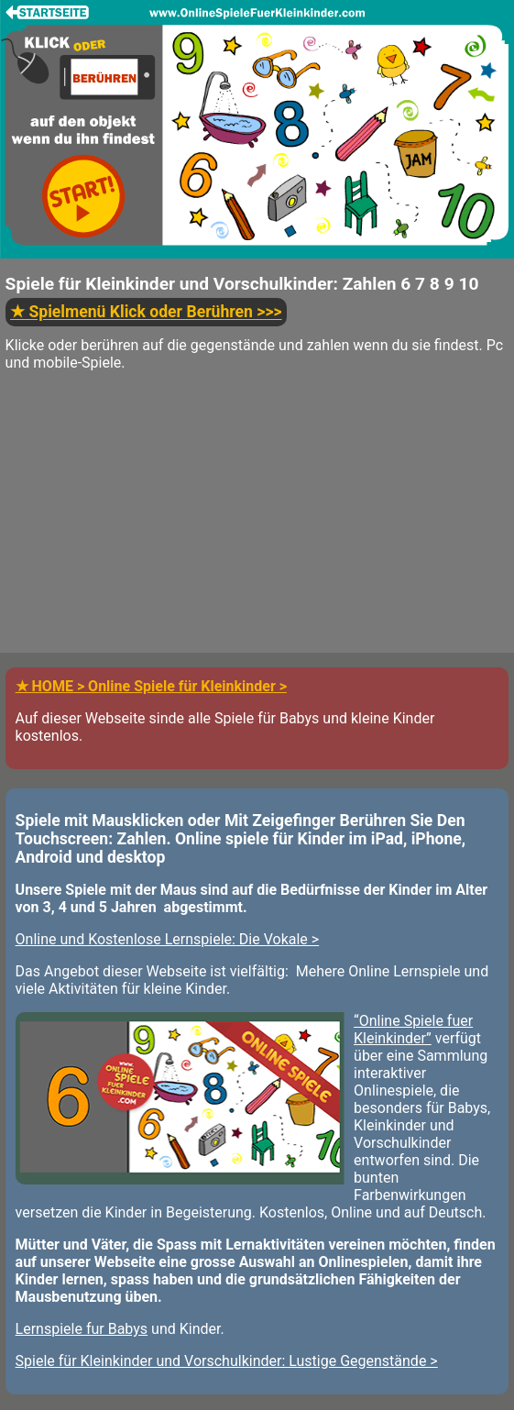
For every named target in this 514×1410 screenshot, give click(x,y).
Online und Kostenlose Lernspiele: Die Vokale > (168, 939)
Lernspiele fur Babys (82, 1329)
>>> (145, 312)
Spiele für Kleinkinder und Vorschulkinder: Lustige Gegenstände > (227, 1361)
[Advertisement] (257, 524)
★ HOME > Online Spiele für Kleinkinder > (151, 686)
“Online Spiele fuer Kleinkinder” (413, 1029)
